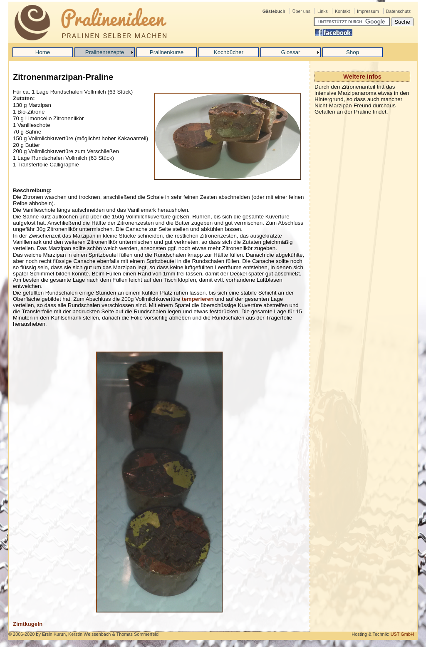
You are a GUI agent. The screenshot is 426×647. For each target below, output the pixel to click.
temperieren (197, 299)
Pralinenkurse (167, 52)
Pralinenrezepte (104, 52)
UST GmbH (402, 634)
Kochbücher (228, 52)
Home (42, 52)
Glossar (290, 52)
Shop (352, 52)
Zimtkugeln (27, 624)
